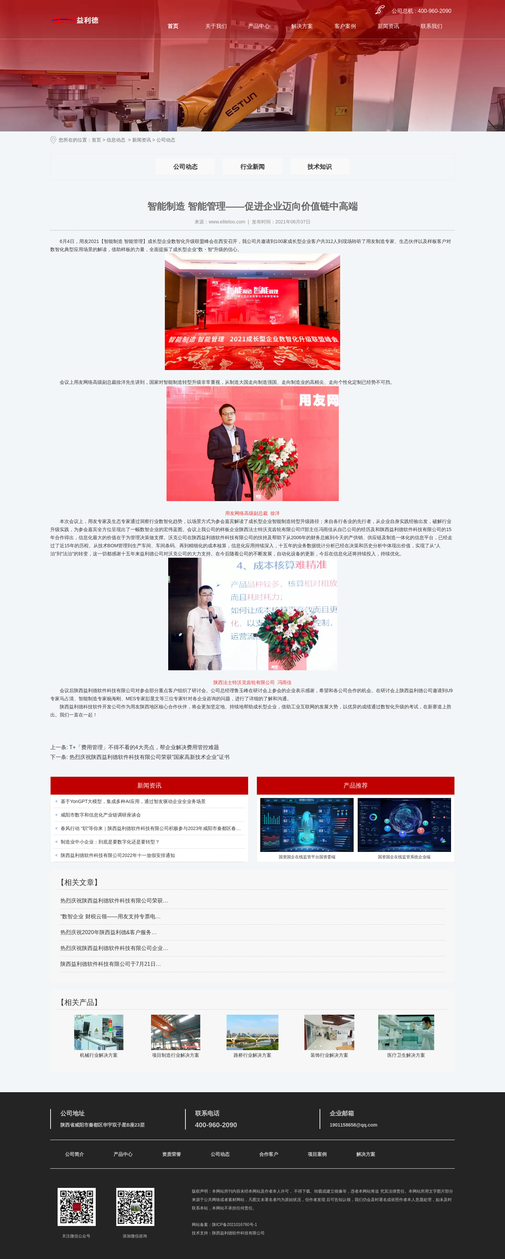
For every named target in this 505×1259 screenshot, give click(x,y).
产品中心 (259, 26)
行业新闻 (252, 166)
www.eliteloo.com (227, 221)
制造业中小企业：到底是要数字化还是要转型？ (110, 842)
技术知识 (319, 166)
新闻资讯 (388, 26)
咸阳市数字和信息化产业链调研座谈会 (101, 815)
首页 (173, 26)
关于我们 (216, 26)
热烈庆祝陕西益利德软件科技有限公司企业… (114, 948)
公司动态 (185, 166)
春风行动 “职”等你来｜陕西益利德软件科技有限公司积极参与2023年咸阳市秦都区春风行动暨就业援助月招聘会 (177, 828)
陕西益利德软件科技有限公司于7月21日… (110, 964)
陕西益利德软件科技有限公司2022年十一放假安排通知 (118, 855)
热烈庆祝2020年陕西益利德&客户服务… (108, 932)
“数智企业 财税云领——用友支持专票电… (110, 916)
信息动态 (116, 140)
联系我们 (431, 26)
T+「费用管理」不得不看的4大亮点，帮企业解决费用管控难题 (143, 747)
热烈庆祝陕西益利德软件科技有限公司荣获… (114, 900)
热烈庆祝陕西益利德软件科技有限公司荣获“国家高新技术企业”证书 (148, 757)
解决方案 (302, 26)
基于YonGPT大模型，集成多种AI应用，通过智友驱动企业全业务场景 (133, 801)
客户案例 (345, 26)
